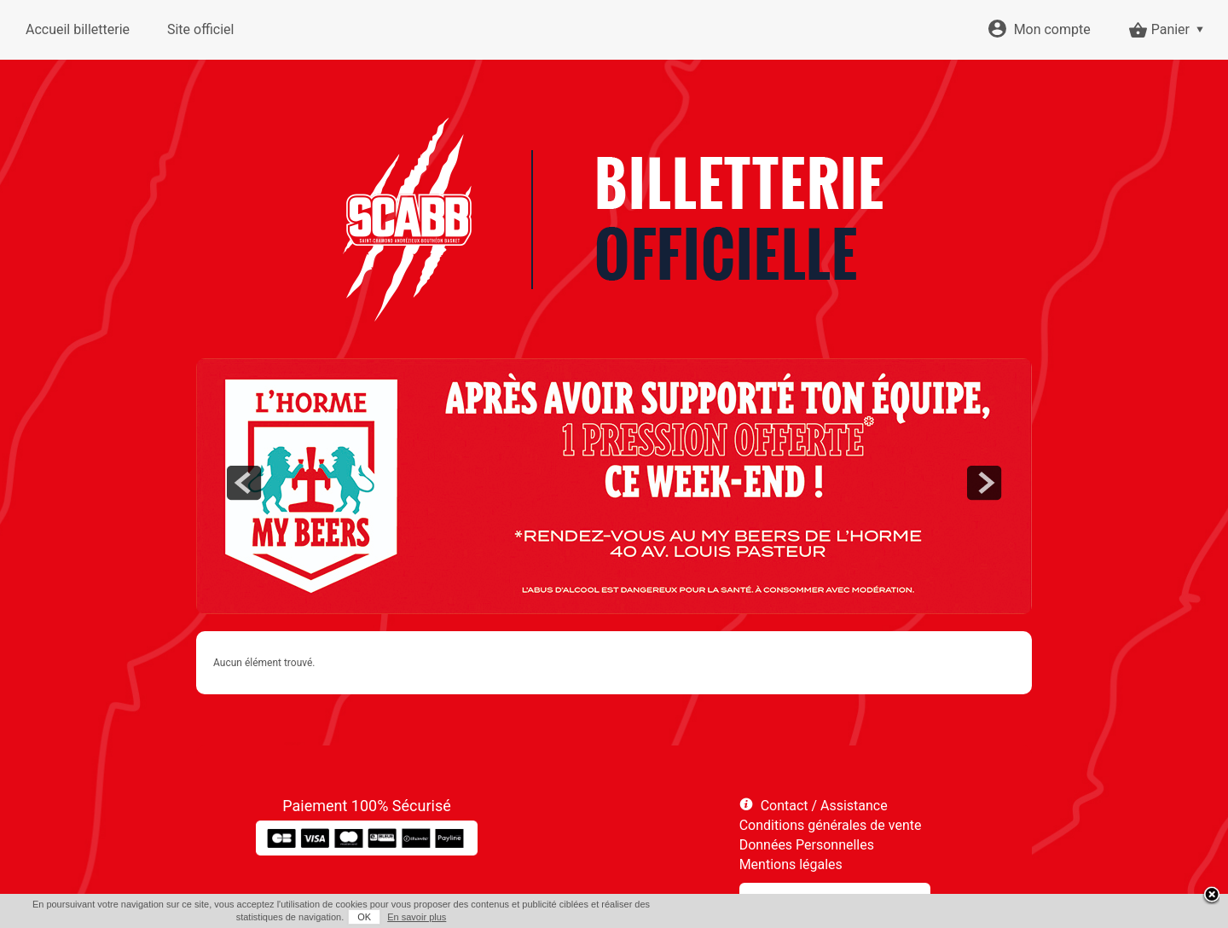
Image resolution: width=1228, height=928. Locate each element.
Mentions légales (791, 864)
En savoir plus (416, 917)
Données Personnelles (806, 845)
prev (244, 483)
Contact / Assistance (824, 806)
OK (364, 917)
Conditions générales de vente (830, 825)
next (984, 483)
